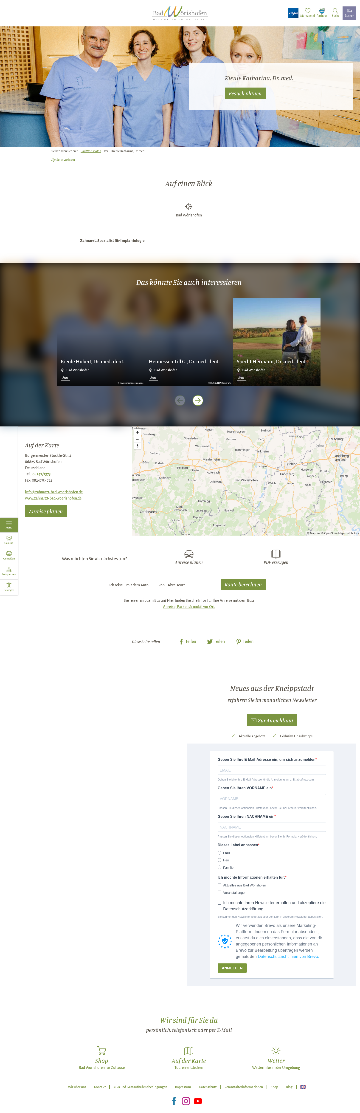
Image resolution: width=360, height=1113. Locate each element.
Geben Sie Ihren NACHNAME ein (246, 816)
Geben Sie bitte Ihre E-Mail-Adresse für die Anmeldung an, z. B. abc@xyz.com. (266, 779)
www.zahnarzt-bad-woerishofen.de (53, 498)
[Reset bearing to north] (137, 446)
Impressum (183, 1087)
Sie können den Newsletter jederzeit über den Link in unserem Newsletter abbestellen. (270, 916)
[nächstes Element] (198, 400)
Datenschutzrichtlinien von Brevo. (288, 956)
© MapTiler (314, 533)
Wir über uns (77, 1087)
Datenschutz (208, 1087)
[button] (272, 720)
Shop (274, 1087)
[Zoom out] (137, 439)
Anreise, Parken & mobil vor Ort (189, 607)
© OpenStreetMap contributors (340, 533)
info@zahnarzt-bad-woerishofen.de (54, 492)
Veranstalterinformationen (244, 1087)
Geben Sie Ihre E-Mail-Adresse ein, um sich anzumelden (266, 759)
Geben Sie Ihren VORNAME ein (245, 788)
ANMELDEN (232, 968)
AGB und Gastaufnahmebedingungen (140, 1087)
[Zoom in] (137, 432)
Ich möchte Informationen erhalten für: (251, 877)
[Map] (246, 481)
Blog (289, 1087)
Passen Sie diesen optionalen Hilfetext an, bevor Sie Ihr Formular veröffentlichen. (267, 808)
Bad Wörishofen (91, 151)
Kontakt (100, 1087)
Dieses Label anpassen (238, 845)
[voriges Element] (180, 400)
